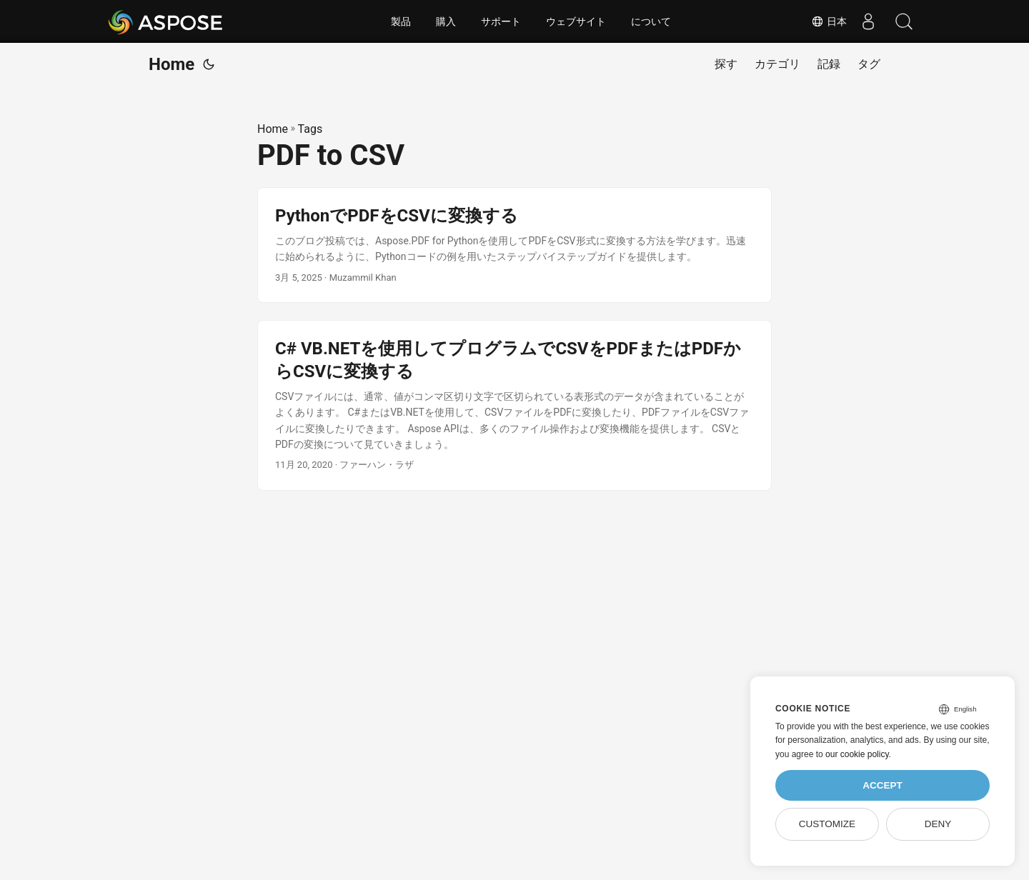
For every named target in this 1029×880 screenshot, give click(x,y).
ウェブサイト (576, 21)
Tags (310, 129)
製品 (401, 21)
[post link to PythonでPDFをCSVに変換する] (514, 245)
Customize (827, 824)
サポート (501, 21)
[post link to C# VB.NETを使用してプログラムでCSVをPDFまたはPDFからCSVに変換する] (514, 405)
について (651, 21)
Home (171, 64)
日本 (829, 21)
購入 (446, 21)
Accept (883, 785)
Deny (938, 824)
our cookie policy (857, 754)
